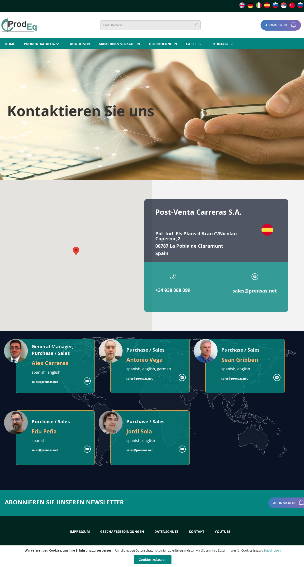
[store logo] (19, 25)
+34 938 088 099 (172, 290)
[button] (76, 251)
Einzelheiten (272, 550)
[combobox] (150, 25)
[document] (152, 556)
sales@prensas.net (255, 290)
